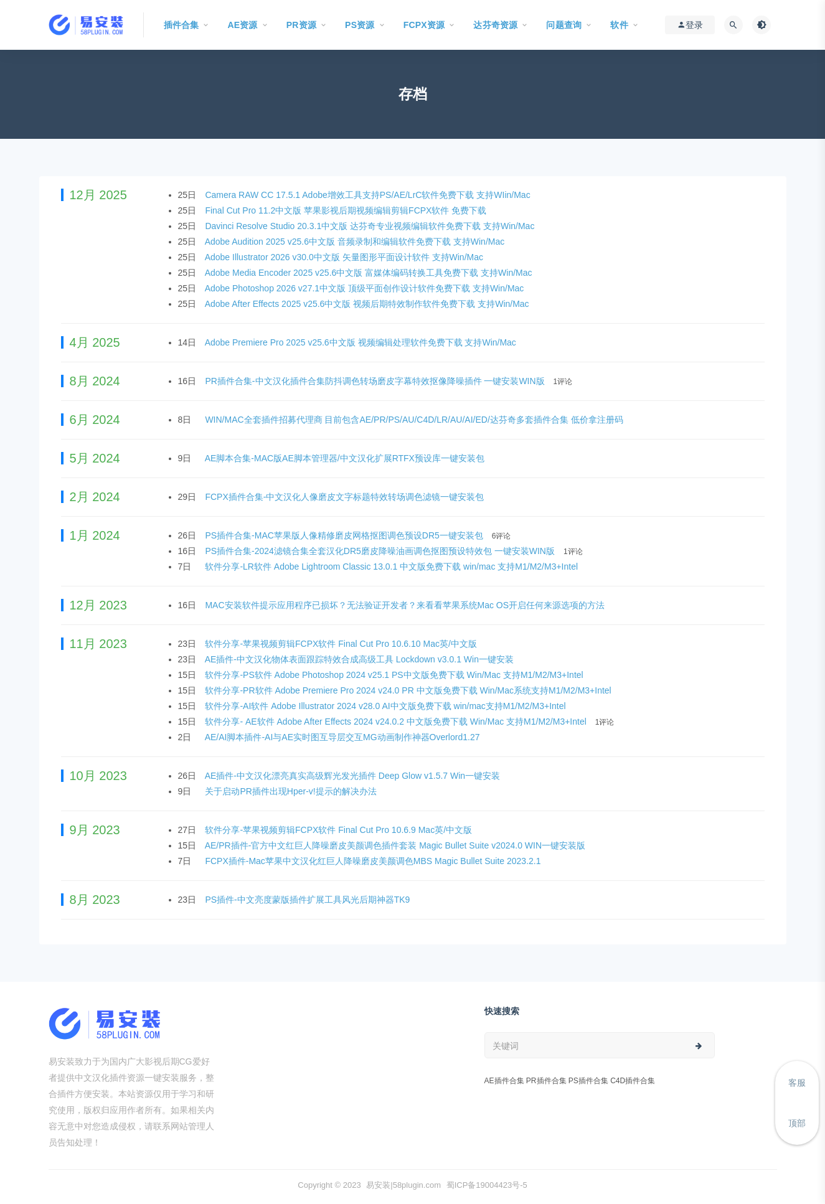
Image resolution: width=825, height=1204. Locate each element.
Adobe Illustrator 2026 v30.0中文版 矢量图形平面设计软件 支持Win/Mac (345, 257)
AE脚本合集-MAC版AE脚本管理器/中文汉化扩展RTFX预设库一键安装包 (346, 458)
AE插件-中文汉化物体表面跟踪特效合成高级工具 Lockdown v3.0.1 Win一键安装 (360, 659)
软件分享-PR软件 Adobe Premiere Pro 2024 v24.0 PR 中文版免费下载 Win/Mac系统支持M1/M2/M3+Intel (409, 690)
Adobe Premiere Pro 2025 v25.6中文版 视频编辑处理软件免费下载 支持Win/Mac (362, 342)
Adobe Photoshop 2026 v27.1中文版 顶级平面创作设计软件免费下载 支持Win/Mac (366, 288)
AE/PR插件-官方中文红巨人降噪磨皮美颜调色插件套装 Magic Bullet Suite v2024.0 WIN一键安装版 (396, 845)
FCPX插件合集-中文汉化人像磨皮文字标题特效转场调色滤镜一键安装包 (345, 497)
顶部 (797, 1123)
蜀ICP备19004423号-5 (486, 1185)
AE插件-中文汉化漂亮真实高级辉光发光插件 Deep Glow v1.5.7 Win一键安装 (353, 776)
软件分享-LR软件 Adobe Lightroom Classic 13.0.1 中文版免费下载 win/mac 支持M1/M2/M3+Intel (392, 566)
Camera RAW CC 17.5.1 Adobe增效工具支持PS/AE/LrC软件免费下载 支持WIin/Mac (368, 195)
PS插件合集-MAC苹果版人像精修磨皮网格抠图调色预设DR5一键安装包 (345, 535)
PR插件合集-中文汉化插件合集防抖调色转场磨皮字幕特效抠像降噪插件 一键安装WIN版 (376, 381)
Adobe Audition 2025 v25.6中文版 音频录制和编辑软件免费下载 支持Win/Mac (356, 242)
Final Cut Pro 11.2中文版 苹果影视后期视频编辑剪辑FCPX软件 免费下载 (347, 210)
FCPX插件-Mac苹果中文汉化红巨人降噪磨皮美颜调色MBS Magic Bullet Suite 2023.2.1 (374, 861)
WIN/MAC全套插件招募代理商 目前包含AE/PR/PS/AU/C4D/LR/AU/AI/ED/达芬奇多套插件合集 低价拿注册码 (415, 420)
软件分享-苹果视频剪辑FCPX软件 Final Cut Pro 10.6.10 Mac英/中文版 (342, 644)
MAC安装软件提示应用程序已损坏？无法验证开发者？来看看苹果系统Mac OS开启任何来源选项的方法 (406, 605)
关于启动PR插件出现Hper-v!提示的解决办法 (292, 791)
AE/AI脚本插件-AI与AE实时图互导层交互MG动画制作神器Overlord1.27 (344, 737)
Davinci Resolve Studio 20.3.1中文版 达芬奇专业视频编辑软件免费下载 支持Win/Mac (371, 226)
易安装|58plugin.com (403, 1185)
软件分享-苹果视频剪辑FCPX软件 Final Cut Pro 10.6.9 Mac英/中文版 (339, 830)
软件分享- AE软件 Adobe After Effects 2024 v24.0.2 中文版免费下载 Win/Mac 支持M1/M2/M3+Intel (396, 722)
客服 (797, 1083)
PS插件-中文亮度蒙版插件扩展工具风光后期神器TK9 (308, 900)
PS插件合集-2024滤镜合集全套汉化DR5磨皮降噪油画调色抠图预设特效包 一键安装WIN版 (381, 551)
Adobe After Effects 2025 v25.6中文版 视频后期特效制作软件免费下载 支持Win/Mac (368, 304)
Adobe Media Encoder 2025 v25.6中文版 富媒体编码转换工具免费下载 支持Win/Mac (370, 273)
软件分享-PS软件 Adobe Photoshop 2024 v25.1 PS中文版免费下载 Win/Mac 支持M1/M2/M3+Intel (395, 675)
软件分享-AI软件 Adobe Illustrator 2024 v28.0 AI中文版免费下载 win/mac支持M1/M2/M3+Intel (386, 706)
